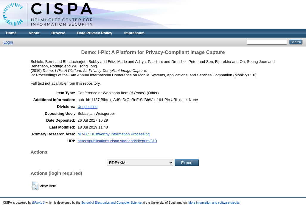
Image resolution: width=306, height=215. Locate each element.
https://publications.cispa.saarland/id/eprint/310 (117, 141)
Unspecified (87, 106)
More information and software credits (213, 202)
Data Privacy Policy (94, 33)
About (34, 33)
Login (8, 42)
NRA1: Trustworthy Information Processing (113, 134)
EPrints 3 (38, 202)
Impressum (134, 33)
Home (11, 33)
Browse (58, 33)
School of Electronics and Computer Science (111, 202)
